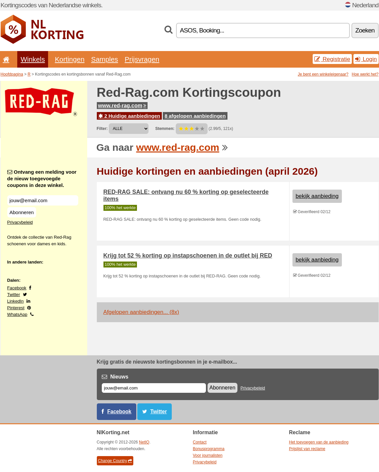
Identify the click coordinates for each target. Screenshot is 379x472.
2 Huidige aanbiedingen (129, 116)
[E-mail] (154, 388)
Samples (104, 59)
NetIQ (144, 442)
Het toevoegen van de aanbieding (318, 442)
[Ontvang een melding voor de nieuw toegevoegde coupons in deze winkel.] (42, 200)
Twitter (13, 294)
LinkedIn (15, 301)
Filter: (102, 128)
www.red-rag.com (122, 105)
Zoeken (365, 30)
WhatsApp (17, 314)
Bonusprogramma (208, 448)
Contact (200, 442)
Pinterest (16, 307)
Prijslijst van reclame (307, 448)
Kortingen (69, 59)
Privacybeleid (20, 222)
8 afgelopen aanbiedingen (194, 116)
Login (366, 59)
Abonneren (22, 212)
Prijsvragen (142, 59)
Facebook (17, 287)
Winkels (33, 59)
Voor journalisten (207, 455)
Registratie (332, 59)
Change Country (115, 460)
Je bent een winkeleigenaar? (323, 74)
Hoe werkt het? (365, 74)
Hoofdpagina (12, 74)
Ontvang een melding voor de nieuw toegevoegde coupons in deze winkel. (42, 178)
